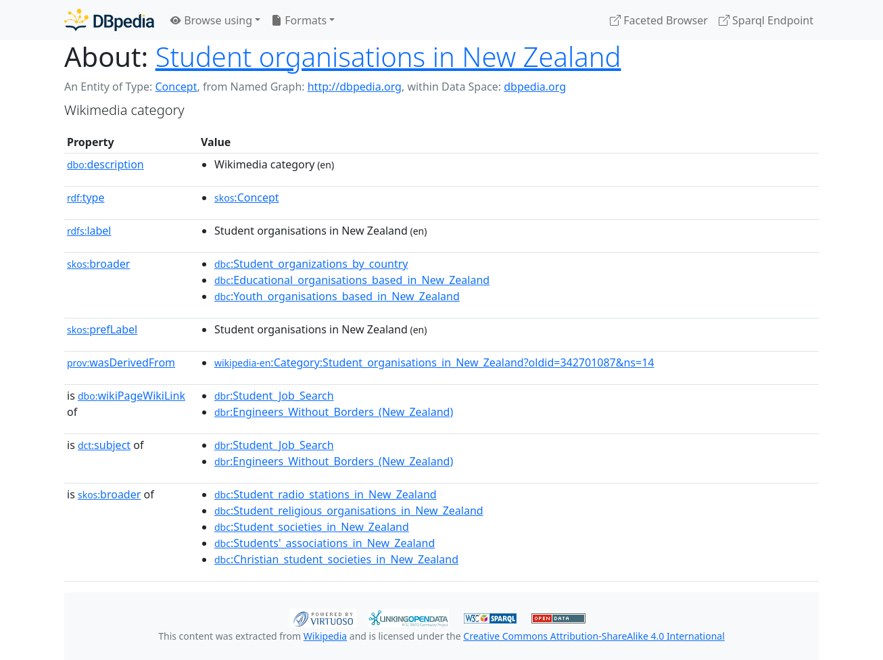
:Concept (246, 197)
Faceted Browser (659, 20)
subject (104, 445)
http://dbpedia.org (355, 86)
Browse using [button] (211, 20)
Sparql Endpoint (766, 20)
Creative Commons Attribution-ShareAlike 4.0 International (593, 636)
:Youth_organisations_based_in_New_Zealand (337, 296)
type (86, 197)
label (89, 230)
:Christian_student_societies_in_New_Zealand (336, 559)
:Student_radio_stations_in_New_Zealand (325, 494)
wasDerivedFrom (121, 362)
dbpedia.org (535, 86)
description (105, 164)
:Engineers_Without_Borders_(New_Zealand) (333, 411)
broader (98, 263)
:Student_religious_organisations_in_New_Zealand (348, 510)
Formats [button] (299, 20)
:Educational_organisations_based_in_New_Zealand (352, 280)
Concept (176, 86)
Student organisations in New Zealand (388, 56)
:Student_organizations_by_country (311, 263)
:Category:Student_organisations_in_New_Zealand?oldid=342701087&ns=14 (434, 362)
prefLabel (102, 329)
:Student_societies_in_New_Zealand (311, 526)
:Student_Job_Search (274, 395)
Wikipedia (325, 636)
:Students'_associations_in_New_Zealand (324, 543)
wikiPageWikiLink (131, 395)
